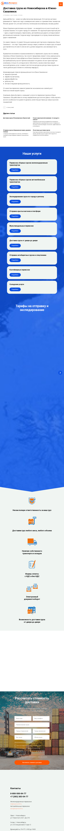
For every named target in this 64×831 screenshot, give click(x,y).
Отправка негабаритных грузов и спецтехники (28, 260)
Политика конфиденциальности (14, 793)
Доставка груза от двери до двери (24, 245)
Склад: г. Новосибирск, (18, 695)
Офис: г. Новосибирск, (18, 688)
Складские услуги (17, 289)
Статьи (35, 798)
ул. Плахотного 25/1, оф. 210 (20, 691)
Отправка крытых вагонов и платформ (25, 216)
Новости (36, 794)
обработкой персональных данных (26, 628)
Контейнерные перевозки (20, 274)
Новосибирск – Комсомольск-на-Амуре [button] (20, 325)
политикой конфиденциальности (34, 627)
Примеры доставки (38, 791)
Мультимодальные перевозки (22, 231)
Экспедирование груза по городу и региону (27, 201)
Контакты (36, 803)
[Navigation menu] (61, 4)
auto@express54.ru (16, 681)
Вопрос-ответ (37, 796)
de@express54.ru (16, 677)
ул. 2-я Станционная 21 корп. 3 (20, 698)
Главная (36, 786)
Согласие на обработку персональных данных (17, 796)
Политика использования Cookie (14, 795)
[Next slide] (60, 331)
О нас (35, 789)
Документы (36, 801)
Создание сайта (10, 790)
